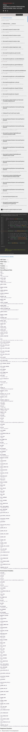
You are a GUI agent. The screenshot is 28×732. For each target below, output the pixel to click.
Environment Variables (6, 570)
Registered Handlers (6, 728)
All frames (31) (19, 14)
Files (1, 263)
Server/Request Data (6, 270)
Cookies (2, 266)
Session (2, 268)
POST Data (3, 261)
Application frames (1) (10, 14)
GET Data (3, 259)
